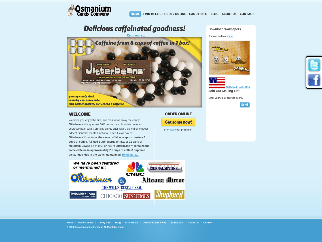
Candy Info (198, 14)
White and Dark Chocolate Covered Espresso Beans (135, 31)
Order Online (175, 14)
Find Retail (152, 14)
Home (135, 14)
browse (171, 129)
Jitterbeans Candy (96, 10)
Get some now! (178, 122)
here (231, 36)
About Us (229, 14)
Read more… (130, 154)
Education (177, 222)
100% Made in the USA (229, 87)
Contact (247, 14)
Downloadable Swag (154, 222)
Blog (214, 14)
